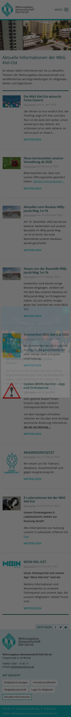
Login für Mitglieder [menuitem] (42, 689)
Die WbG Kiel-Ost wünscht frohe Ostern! (42, 98)
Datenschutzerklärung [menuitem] (27, 708)
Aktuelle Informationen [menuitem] (17, 697)
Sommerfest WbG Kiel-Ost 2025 (46, 334)
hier (26, 536)
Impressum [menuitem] (50, 708)
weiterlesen (32, 139)
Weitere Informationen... (48, 181)
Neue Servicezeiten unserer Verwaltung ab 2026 (43, 160)
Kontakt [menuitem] (6, 708)
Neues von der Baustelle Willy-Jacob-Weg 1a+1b (45, 271)
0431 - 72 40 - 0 (20, 663)
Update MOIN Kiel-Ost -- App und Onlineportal (44, 386)
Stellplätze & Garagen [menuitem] (16, 682)
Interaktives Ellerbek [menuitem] (44, 682)
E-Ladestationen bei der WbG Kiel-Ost (45, 500)
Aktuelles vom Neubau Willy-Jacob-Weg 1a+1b (44, 209)
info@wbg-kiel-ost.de (22, 666)
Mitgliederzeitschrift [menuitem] (15, 689)
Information (30, 104)
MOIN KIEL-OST (35, 562)
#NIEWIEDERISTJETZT (39, 452)
